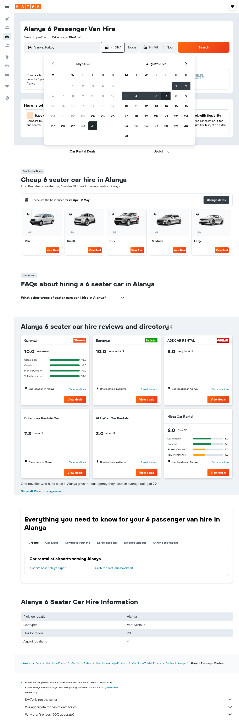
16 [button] (82, 106)
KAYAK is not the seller (129, 699)
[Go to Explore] (7, 57)
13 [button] (53, 106)
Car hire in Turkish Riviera (146, 663)
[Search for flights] (7, 19)
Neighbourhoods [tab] (135, 542)
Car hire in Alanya (175, 663)
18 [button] (102, 106)
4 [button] (103, 86)
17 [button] (92, 106)
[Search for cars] (7, 36)
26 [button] (113, 116)
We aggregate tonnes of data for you (129, 706)
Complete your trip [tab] (77, 542)
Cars (38, 663)
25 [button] (103, 116)
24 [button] (93, 116)
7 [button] (63, 96)
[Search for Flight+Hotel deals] (7, 45)
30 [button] (83, 126)
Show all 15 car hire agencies (41, 491)
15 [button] (72, 106)
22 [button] (73, 116)
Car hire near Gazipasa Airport (114, 568)
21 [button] (63, 116)
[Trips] (7, 86)
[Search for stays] (7, 28)
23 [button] (83, 116)
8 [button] (73, 96)
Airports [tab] (33, 542)
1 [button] (72, 86)
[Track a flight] (7, 66)
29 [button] (73, 126)
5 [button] (113, 86)
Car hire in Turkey (81, 663)
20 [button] (53, 116)
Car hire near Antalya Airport (48, 568)
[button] (7, 6)
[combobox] (35, 37)
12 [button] (112, 96)
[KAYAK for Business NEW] (7, 74)
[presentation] (171, 327)
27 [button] (53, 126)
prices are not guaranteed (103, 687)
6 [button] (53, 96)
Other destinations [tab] (165, 542)
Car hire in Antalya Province (111, 663)
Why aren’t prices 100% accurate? (129, 714)
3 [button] (93, 86)
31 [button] (92, 126)
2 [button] (83, 86)
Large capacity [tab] (107, 542)
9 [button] (83, 96)
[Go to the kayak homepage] (28, 6)
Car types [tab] (51, 542)
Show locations (77, 389)
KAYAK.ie (26, 663)
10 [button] (93, 96)
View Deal (53, 250)
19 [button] (112, 106)
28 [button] (63, 126)
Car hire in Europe (56, 663)
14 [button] (63, 106)
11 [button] (102, 96)
